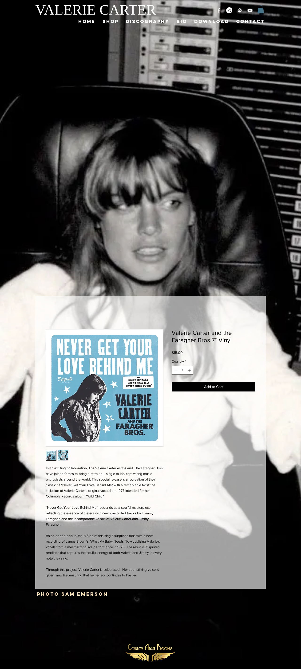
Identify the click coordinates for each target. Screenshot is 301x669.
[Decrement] (175, 370)
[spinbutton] (182, 370)
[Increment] (190, 370)
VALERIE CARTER (95, 10)
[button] (260, 9)
